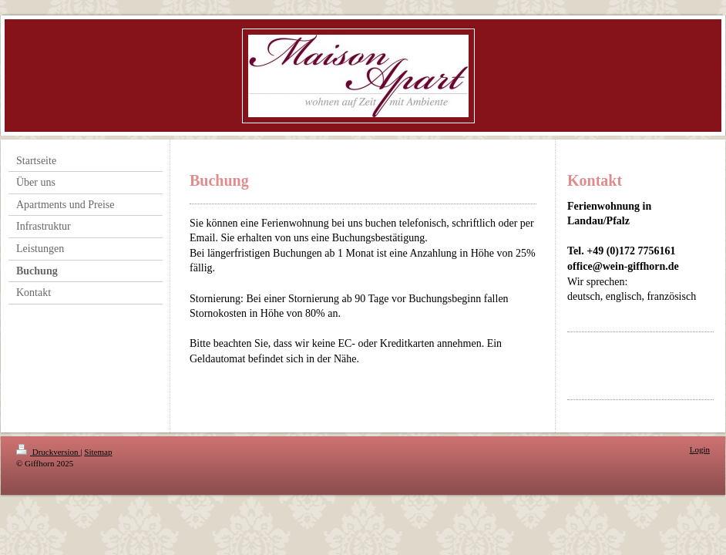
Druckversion (48, 451)
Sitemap (98, 451)
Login (700, 449)
